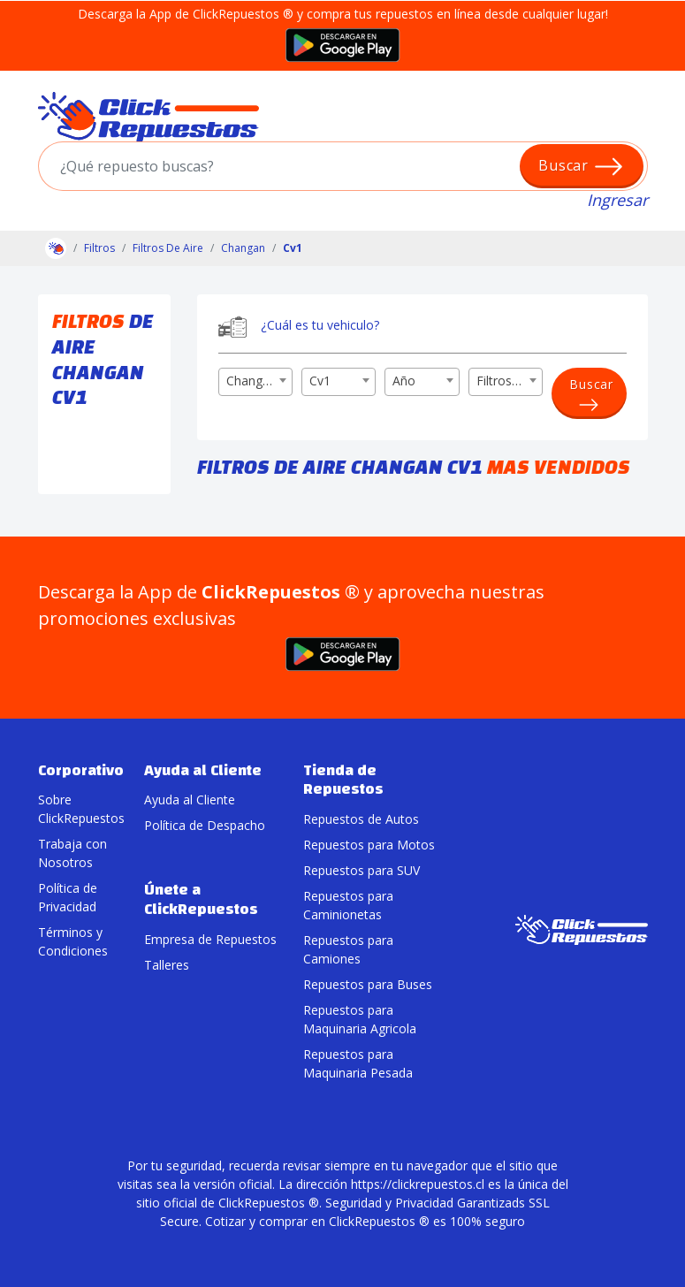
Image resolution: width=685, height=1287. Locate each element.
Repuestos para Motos (369, 844)
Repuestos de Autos (361, 819)
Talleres (166, 964)
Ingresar (617, 199)
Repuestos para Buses (367, 984)
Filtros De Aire (168, 247)
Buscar (581, 166)
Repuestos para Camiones (348, 949)
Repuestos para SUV (361, 870)
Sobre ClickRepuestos (78, 808)
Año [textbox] (403, 380)
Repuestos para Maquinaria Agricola (359, 1019)
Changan (243, 247)
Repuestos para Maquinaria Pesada (358, 1063)
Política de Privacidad (67, 897)
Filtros (99, 247)
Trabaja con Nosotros (72, 853)
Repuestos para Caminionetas (348, 905)
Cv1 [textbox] (320, 380)
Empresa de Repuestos (210, 939)
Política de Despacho (204, 825)
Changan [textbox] (251, 380)
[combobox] (255, 382)
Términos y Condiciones (73, 941)
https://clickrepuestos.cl (417, 1184)
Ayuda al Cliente (189, 799)
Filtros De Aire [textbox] (509, 380)
